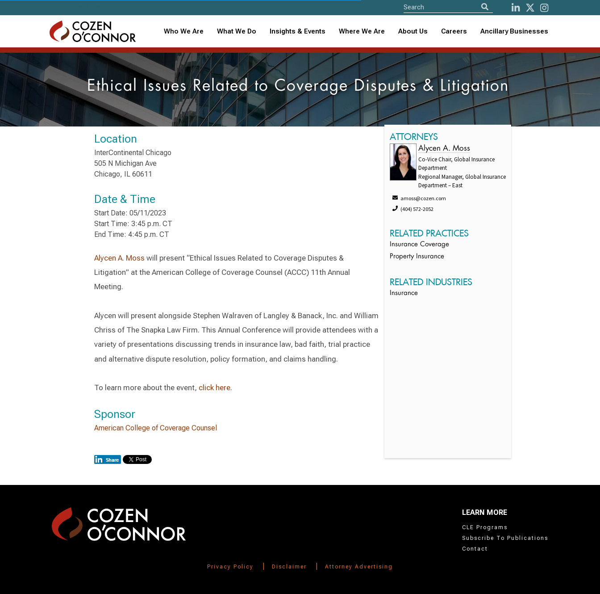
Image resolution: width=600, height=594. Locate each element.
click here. (215, 387)
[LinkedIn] (516, 8)
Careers (454, 31)
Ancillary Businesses (514, 31)
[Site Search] (448, 7)
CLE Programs (485, 527)
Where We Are (362, 31)
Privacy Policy (230, 567)
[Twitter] (530, 8)
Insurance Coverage (419, 244)
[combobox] (297, 31)
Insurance (404, 293)
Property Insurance (417, 256)
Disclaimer (289, 567)
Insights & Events (297, 31)
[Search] (485, 7)
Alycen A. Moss (119, 257)
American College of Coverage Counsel (155, 428)
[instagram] (544, 8)
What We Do (236, 31)
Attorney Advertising (359, 567)
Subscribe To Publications (505, 538)
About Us (413, 31)
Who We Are (184, 31)
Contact (475, 549)
